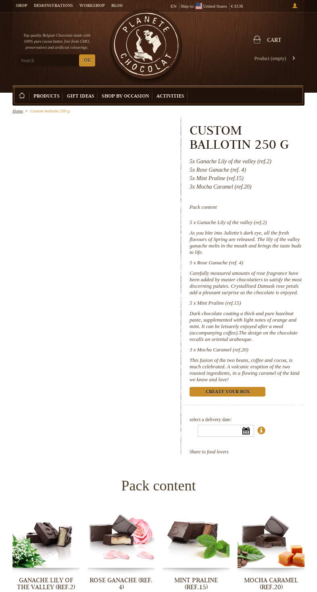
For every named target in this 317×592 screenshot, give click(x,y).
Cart (274, 41)
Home (18, 110)
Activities (170, 96)
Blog (117, 6)
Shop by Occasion (125, 96)
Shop (21, 6)
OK (87, 60)
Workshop (92, 6)
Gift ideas (80, 96)
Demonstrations (53, 6)
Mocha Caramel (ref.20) (222, 350)
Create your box (278, 89)
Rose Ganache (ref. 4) (220, 263)
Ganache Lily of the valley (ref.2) (232, 222)
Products (46, 96)
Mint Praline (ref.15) (219, 303)
